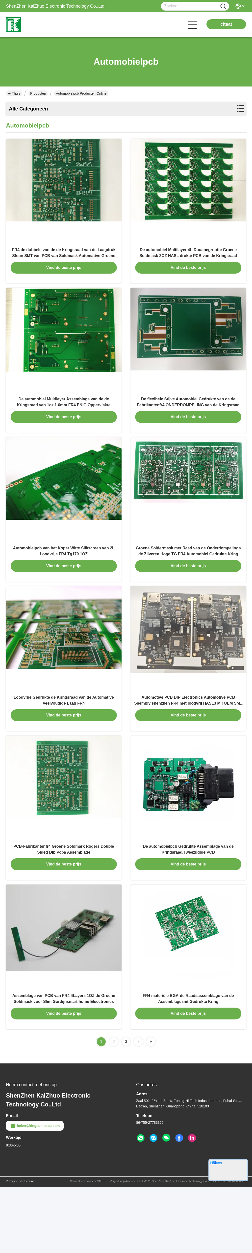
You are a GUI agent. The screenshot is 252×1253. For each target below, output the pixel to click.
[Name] (223, 6)
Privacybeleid (14, 1247)
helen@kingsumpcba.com (35, 1191)
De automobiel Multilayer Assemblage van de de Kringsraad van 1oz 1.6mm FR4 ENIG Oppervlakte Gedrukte (64, 427)
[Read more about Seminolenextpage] (138, 1107)
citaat (226, 24)
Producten (38, 93)
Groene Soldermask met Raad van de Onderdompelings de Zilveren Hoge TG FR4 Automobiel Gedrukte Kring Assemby (188, 587)
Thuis (14, 93)
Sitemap (29, 1247)
